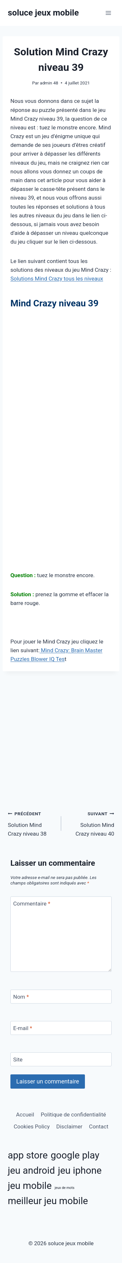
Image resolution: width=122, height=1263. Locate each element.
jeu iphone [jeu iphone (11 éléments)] (80, 1170)
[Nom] (61, 997)
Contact (98, 1126)
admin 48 (49, 82)
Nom (21, 997)
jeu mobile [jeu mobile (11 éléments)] (30, 1185)
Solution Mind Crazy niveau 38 (32, 823)
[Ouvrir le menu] (108, 13)
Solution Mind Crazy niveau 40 (91, 823)
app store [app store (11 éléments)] (28, 1155)
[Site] (61, 1059)
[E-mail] (61, 1028)
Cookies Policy (32, 1126)
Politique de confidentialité (73, 1114)
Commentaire (31, 903)
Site (18, 1059)
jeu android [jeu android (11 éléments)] (31, 1170)
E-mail (22, 1028)
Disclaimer (69, 1126)
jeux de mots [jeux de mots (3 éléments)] (65, 1188)
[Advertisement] (61, 375)
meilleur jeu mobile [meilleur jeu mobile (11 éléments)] (48, 1200)
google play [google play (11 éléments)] (75, 1155)
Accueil (25, 1114)
